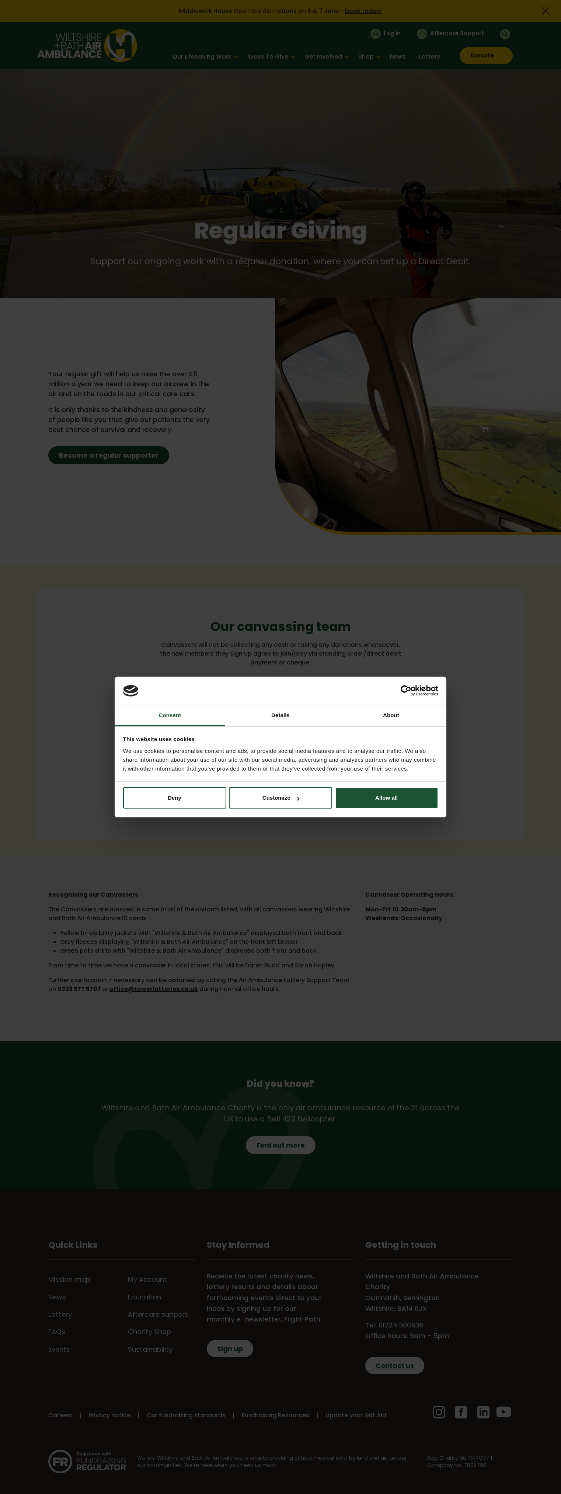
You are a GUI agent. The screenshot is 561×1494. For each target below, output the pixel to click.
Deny (174, 798)
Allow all (386, 798)
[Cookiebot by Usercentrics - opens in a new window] (406, 690)
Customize (280, 798)
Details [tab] (280, 715)
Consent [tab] (170, 715)
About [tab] (391, 715)
